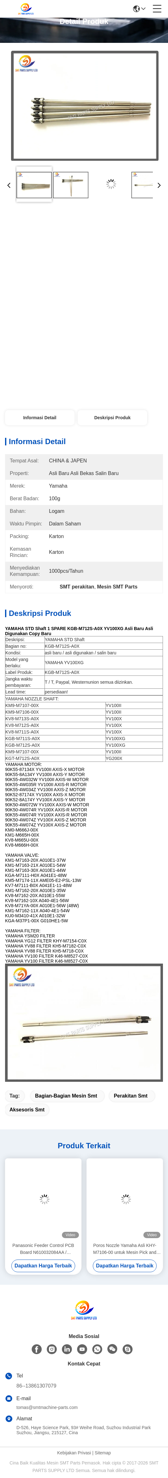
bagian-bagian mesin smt (66, 1095)
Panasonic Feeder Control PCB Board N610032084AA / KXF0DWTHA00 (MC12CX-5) (43, 1249)
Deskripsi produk (112, 417)
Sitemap (103, 1452)
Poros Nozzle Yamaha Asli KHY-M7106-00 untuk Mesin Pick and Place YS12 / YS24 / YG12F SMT (125, 1249)
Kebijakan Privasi (74, 1452)
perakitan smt (130, 1095)
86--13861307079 (36, 1385)
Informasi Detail (39, 417)
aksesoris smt (27, 1109)
